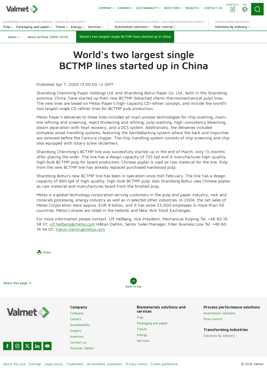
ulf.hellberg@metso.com (72, 224)
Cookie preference (164, 364)
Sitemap (35, 364)
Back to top (133, 283)
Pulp (140, 317)
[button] (14, 37)
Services (143, 340)
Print (44, 252)
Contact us (78, 342)
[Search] (257, 9)
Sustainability (80, 325)
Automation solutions (219, 313)
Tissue (142, 329)
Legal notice (53, 364)
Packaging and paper (152, 323)
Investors (77, 336)
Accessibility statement (104, 364)
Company (77, 313)
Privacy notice (136, 364)
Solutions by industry (219, 335)
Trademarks (75, 364)
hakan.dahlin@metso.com (80, 229)
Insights (75, 330)
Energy (142, 335)
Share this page (17, 283)
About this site (14, 364)
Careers (75, 319)
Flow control (213, 319)
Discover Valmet (82, 348)
